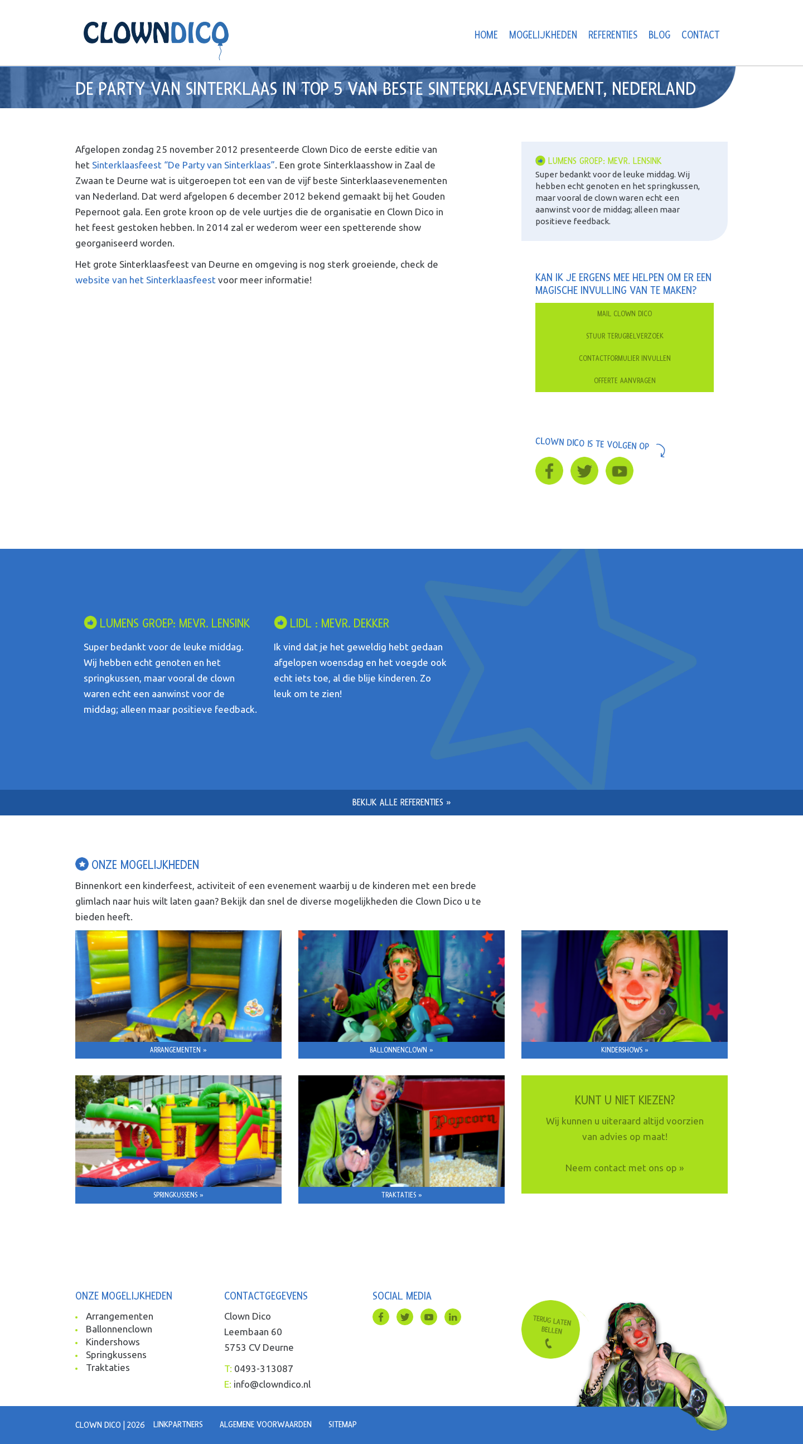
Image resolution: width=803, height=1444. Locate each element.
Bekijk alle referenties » (401, 802)
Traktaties (108, 1367)
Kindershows (113, 1341)
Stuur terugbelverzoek (625, 336)
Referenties (612, 35)
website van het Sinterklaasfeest (145, 279)
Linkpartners (178, 1424)
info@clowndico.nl (272, 1384)
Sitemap (342, 1424)
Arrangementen (119, 1316)
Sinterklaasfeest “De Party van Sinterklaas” (183, 165)
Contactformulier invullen (625, 358)
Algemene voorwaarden (266, 1424)
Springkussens (116, 1354)
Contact (700, 35)
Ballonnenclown (119, 1329)
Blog (659, 35)
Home (486, 35)
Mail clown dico (624, 314)
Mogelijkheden (543, 35)
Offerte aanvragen (625, 380)
